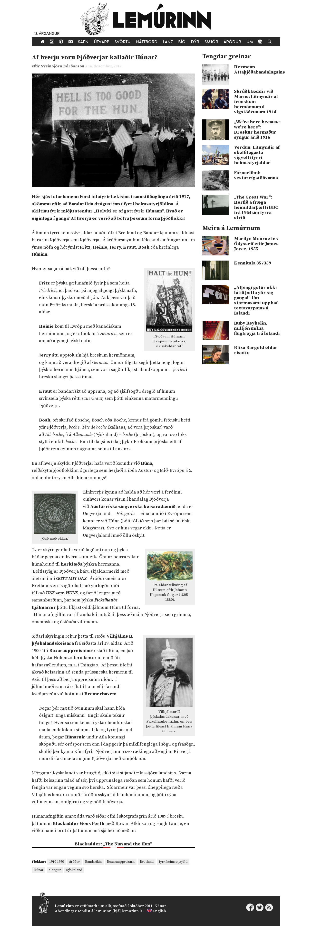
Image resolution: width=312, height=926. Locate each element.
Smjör (211, 42)
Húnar (38, 870)
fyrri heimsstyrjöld (173, 862)
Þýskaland (74, 870)
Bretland (147, 862)
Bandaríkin (93, 862)
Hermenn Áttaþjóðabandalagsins (257, 69)
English (159, 911)
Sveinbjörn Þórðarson (63, 66)
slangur (55, 870)
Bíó (181, 42)
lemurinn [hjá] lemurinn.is (118, 911)
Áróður (232, 42)
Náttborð (146, 42)
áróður (74, 862)
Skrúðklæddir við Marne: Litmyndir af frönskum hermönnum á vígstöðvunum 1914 (256, 102)
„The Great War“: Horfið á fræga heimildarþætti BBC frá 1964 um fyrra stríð (256, 207)
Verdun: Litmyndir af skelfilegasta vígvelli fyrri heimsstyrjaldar (257, 155)
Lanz (168, 42)
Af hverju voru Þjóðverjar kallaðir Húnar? (94, 57)
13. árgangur (46, 33)
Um (249, 42)
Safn (83, 42)
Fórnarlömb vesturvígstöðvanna (256, 175)
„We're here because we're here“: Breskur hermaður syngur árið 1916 (257, 129)
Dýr (195, 42)
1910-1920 (56, 862)
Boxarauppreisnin (121, 862)
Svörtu (122, 42)
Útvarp (101, 42)
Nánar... (162, 906)
